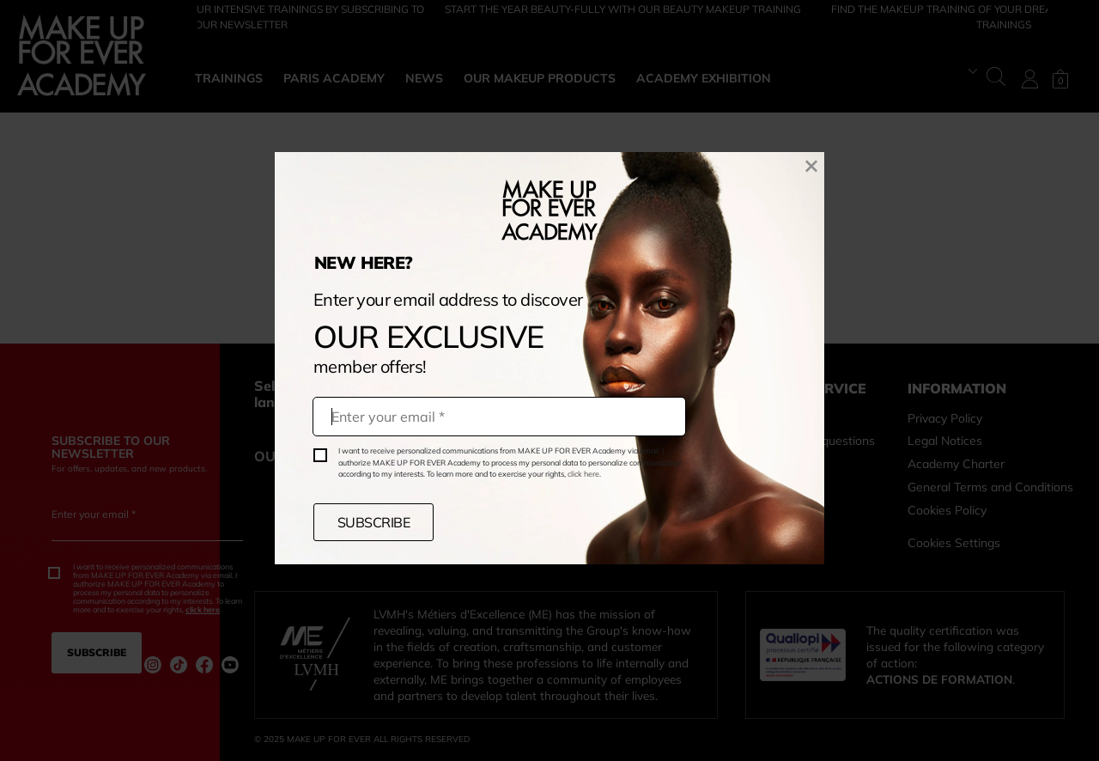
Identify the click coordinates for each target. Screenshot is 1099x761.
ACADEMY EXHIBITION (703, 78)
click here (583, 473)
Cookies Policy (947, 510)
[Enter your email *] (147, 527)
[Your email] (499, 416)
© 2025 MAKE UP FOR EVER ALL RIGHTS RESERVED (362, 739)
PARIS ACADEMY (334, 78)
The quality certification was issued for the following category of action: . (955, 654)
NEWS (424, 78)
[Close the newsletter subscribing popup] (811, 164)
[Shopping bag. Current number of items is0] (1060, 79)
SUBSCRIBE (373, 522)
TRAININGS (229, 78)
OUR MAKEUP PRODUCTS (540, 78)
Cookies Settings (954, 543)
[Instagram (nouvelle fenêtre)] (152, 664)
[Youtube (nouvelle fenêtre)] (230, 664)
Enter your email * (94, 514)
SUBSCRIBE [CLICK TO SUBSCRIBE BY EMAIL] (96, 652)
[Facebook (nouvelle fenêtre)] (204, 664)
